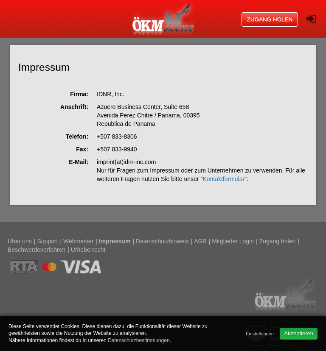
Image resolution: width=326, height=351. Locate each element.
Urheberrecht (88, 249)
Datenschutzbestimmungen (138, 340)
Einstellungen (260, 333)
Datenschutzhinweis (162, 241)
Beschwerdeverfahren (36, 249)
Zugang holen (270, 19)
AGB (200, 241)
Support (47, 241)
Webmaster (78, 241)
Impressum (115, 241)
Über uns (20, 241)
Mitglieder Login (233, 241)
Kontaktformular (223, 179)
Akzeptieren (298, 333)
